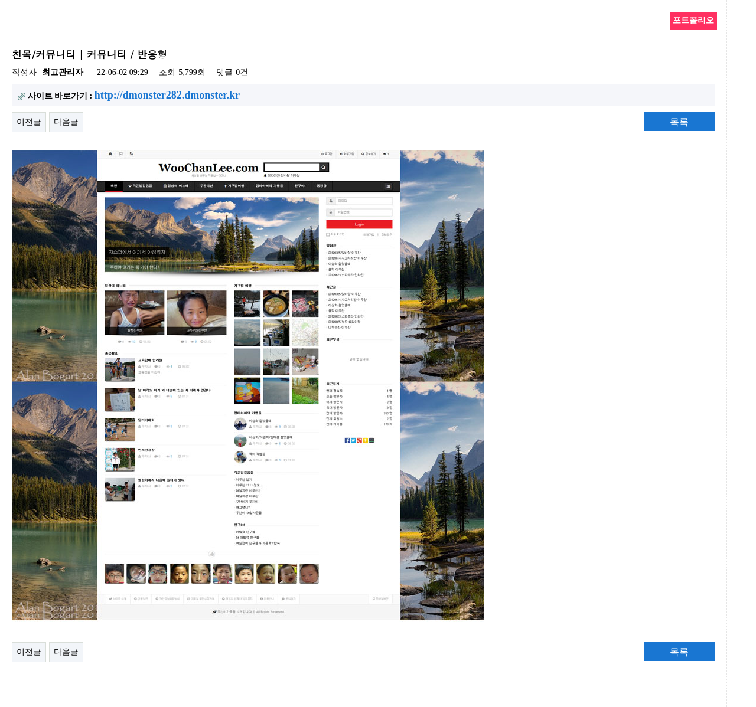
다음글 (66, 121)
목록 (679, 122)
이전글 (29, 121)
